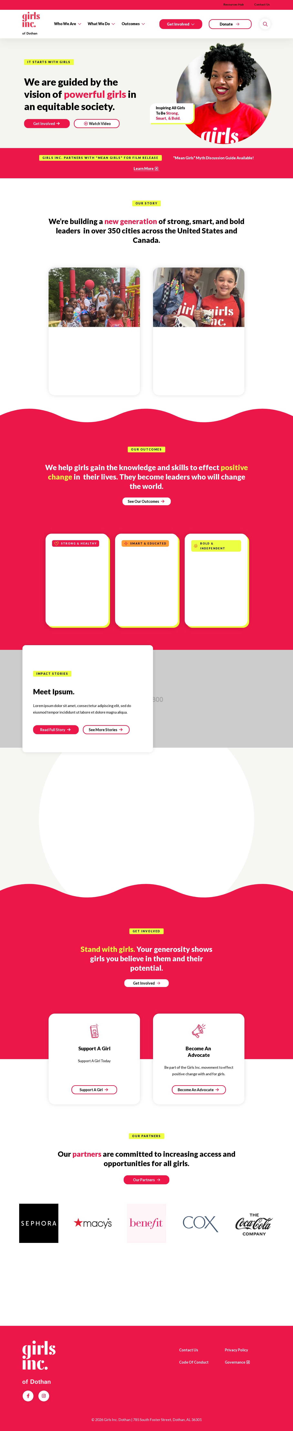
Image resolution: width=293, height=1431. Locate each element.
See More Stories (105, 729)
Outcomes (131, 23)
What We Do (99, 23)
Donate (226, 24)
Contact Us (262, 4)
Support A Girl (94, 1089)
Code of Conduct (194, 1362)
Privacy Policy (236, 1350)
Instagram (44, 1396)
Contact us (188, 1350)
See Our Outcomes (146, 501)
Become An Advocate (198, 1089)
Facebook (28, 1396)
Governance (235, 1362)
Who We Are (65, 23)
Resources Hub (233, 4)
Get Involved (178, 24)
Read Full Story (55, 729)
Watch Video (97, 123)
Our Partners (144, 1180)
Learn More (144, 168)
